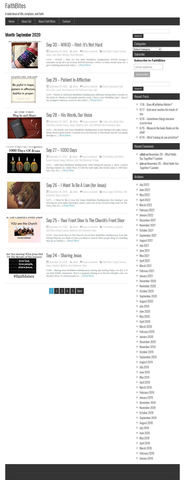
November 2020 (148, 286)
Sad (95, 90)
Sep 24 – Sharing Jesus (64, 255)
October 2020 (147, 291)
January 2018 (146, 458)
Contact (67, 21)
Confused (119, 227)
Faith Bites (107, 51)
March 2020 (146, 326)
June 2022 (145, 190)
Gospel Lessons (119, 51)
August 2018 (146, 423)
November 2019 (148, 347)
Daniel (105, 86)
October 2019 (146, 352)
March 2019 (146, 387)
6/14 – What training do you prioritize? (159, 137)
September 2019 (148, 357)
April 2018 (145, 443)
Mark (59, 54)
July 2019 (144, 367)
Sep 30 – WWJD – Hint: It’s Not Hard (74, 44)
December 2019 (148, 342)
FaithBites (15, 5)
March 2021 (146, 266)
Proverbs (65, 195)
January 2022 (146, 215)
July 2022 (144, 185)
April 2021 (145, 261)
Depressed (113, 86)
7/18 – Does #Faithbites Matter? (156, 104)
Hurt (53, 90)
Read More (85, 65)
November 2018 (148, 408)
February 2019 (147, 392)
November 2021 (148, 225)
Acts (111, 121)
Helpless (79, 125)
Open (91, 90)
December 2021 (148, 220)
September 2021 (148, 235)
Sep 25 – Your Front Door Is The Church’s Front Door (85, 220)
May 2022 (145, 195)
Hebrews (69, 160)
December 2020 (148, 281)
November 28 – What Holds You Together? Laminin (158, 156)
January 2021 (146, 276)
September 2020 (148, 296)
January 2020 (146, 337)
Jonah (58, 90)
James (48, 54)
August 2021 (146, 240)
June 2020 (145, 311)
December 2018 (148, 402)
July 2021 (144, 245)
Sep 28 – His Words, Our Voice (69, 114)
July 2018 (144, 428)
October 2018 (146, 413)
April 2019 (145, 382)
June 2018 (145, 433)
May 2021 (144, 256)
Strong (95, 160)
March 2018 (146, 448)
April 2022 (145, 200)
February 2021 (147, 271)
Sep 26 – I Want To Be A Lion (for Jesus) (76, 185)
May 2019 (144, 377)
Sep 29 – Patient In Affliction (68, 79)
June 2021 (145, 250)
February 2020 (147, 332)
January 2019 (146, 397)
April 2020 (145, 321)
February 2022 (147, 210)
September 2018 (148, 418)
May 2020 (145, 316)
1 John (105, 121)
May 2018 (144, 438)
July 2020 (144, 306)
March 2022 (146, 205)
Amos (105, 191)
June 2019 (145, 372)
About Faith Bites (47, 21)
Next (79, 291)
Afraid (116, 121)
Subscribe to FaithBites (149, 60)
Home (11, 21)
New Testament (77, 54)
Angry (110, 191)
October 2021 (146, 230)
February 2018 (147, 453)
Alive (121, 121)
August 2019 (146, 362)
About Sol (26, 21)
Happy (72, 125)
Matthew (66, 54)
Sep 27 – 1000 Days (61, 150)
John (54, 54)
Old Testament (82, 90)
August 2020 (146, 301)
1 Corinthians (107, 156)
